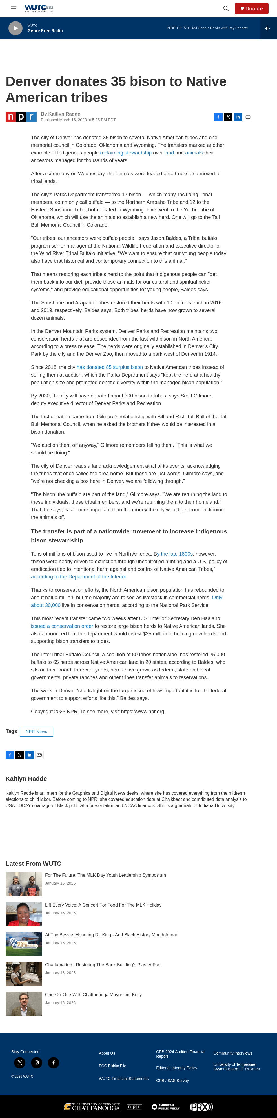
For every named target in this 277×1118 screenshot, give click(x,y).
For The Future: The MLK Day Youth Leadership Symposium (105, 875)
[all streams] (268, 28)
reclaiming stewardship (126, 153)
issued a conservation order (62, 626)
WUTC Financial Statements (124, 1079)
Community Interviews (233, 1053)
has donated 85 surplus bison (110, 367)
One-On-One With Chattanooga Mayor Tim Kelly (93, 994)
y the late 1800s (175, 554)
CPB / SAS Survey (172, 1081)
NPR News (36, 731)
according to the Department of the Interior (78, 577)
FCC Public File (112, 1066)
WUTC (28, 1077)
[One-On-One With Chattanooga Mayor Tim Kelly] (24, 1004)
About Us (107, 1053)
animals (194, 153)
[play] (15, 28)
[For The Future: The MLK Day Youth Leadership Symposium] (24, 884)
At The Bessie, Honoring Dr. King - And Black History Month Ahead (111, 935)
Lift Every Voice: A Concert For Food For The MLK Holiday (103, 905)
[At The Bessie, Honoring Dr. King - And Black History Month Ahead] (24, 944)
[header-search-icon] (226, 8)
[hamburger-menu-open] (13, 8)
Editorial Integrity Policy (176, 1068)
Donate (254, 9)
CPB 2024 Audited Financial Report (180, 1054)
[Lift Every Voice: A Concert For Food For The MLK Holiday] (24, 914)
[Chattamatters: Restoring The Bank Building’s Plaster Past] (24, 974)
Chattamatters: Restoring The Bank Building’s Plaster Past (103, 964)
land (169, 153)
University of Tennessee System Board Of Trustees (237, 1066)
